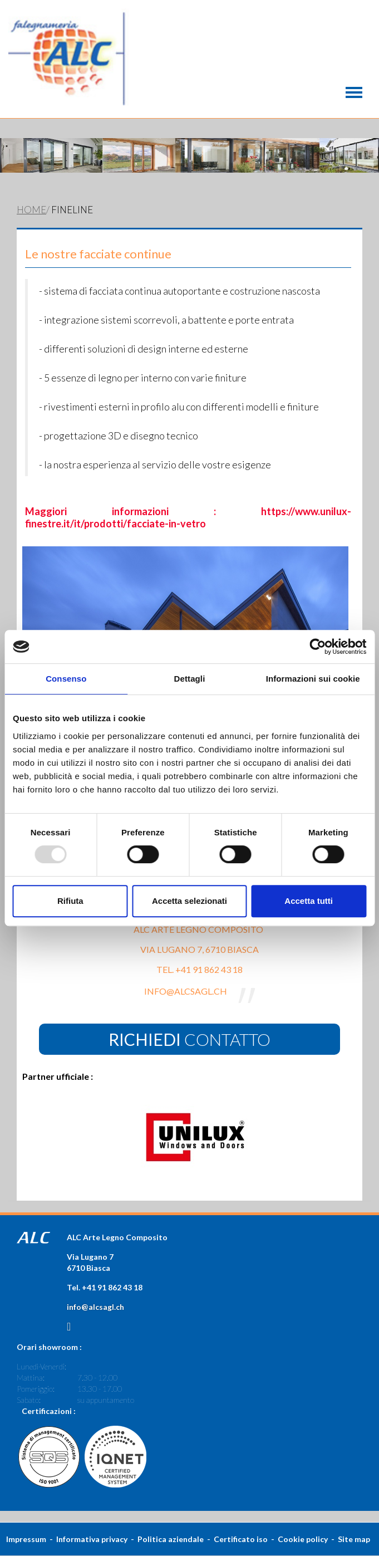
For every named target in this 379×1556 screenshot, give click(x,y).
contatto (189, 1039)
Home (31, 210)
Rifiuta (70, 901)
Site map (354, 1539)
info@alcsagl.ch (95, 1307)
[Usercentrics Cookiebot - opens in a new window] (317, 646)
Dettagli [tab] (189, 678)
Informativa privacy (91, 1539)
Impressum (26, 1539)
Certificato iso (241, 1539)
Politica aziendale (170, 1539)
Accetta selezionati (189, 901)
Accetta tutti (308, 901)
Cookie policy (303, 1539)
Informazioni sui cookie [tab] (313, 678)
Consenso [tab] (66, 678)
